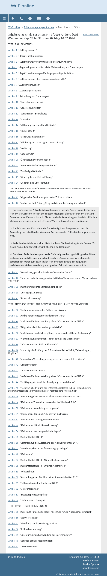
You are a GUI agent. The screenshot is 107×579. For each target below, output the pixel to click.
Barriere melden (91, 560)
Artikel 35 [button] (13, 327)
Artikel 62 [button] (13, 488)
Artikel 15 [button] (13, 130)
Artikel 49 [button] (13, 402)
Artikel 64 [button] (13, 500)
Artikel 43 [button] (13, 376)
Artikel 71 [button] (13, 546)
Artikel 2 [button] (12, 55)
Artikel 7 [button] (12, 84)
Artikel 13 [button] (13, 119)
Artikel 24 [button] (13, 182)
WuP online (22, 5)
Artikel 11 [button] (13, 107)
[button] (4, 18)
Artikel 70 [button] (13, 540)
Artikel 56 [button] (13, 442)
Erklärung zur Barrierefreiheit (84, 556)
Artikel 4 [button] (12, 67)
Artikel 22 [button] (13, 171)
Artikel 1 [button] (12, 50)
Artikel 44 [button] (13, 382)
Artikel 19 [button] (13, 153)
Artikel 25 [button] (13, 197)
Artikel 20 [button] (13, 159)
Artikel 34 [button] (13, 321)
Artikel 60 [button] (13, 477)
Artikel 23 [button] (13, 177)
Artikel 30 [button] (13, 292)
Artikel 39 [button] (13, 350)
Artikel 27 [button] (13, 272)
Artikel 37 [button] (13, 338)
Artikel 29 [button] (13, 286)
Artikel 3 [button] (12, 61)
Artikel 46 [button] (13, 396)
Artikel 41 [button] (13, 364)
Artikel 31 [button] (13, 298)
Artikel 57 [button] (13, 460)
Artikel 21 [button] (13, 165)
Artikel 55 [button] (13, 437)
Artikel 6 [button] (12, 79)
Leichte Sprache (91, 564)
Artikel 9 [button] (12, 96)
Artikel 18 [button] (13, 148)
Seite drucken (16, 556)
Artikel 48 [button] (13, 454)
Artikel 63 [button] (13, 494)
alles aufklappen (91, 34)
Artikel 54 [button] (13, 431)
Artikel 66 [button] (13, 517)
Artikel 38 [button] (13, 344)
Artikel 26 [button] (13, 203)
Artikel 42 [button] (13, 370)
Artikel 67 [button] (13, 523)
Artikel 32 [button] (13, 310)
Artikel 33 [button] (13, 315)
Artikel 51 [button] (13, 413)
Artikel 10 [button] (13, 102)
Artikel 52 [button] (13, 419)
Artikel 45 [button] (13, 387)
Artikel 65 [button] (13, 511)
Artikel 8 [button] (12, 90)
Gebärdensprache (90, 568)
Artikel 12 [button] (13, 113)
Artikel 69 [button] (13, 534)
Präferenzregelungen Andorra (39, 27)
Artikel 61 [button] (13, 483)
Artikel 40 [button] (13, 359)
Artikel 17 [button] (13, 142)
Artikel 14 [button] (13, 125)
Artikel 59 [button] (13, 471)
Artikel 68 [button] (13, 529)
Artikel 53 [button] (13, 425)
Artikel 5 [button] (12, 73)
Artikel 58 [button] (13, 465)
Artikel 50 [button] (13, 408)
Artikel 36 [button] (13, 333)
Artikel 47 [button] (13, 448)
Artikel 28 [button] (13, 278)
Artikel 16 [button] (13, 136)
